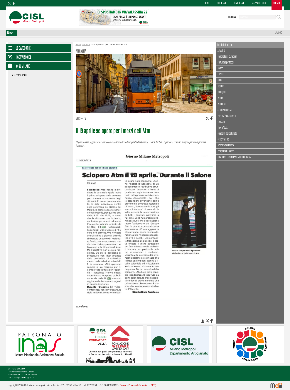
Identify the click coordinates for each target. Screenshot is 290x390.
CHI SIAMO (221, 3)
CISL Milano (23, 66)
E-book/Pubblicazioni (227, 116)
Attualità (221, 50)
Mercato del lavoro (226, 145)
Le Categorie (23, 48)
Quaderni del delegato (227, 134)
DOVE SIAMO (239, 3)
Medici (220, 98)
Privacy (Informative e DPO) (142, 385)
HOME (207, 3)
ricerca (232, 17)
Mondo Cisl (222, 104)
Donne (220, 68)
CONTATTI (277, 3)
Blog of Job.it (223, 128)
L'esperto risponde (226, 151)
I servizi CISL (23, 57)
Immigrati (222, 92)
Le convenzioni (20, 75)
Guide (220, 80)
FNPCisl (221, 74)
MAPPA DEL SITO (259, 3)
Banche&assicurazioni (227, 57)
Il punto (221, 86)
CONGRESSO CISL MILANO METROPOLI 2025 (234, 157)
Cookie (123, 385)
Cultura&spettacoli (226, 62)
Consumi (221, 122)
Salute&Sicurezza (225, 110)
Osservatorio (223, 139)
